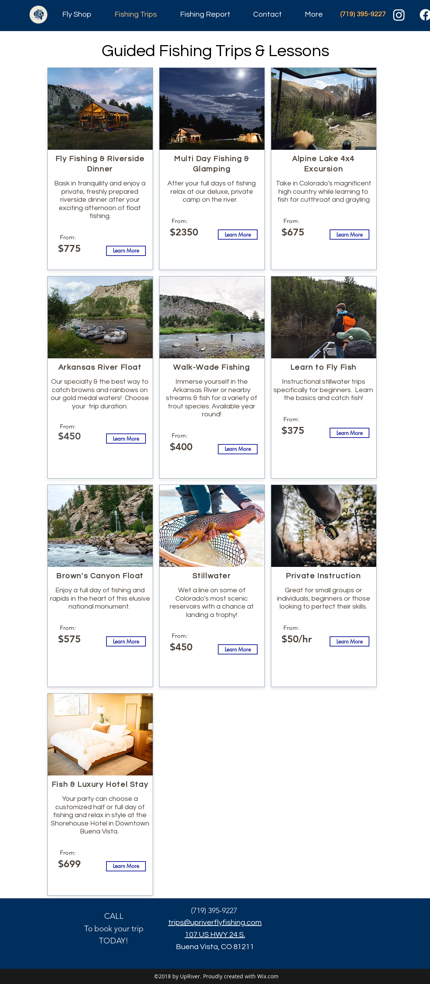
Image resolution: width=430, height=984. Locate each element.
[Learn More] (126, 251)
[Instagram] (399, 14)
